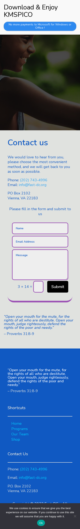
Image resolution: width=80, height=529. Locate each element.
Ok (41, 522)
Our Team (19, 434)
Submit (57, 286)
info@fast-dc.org (33, 184)
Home (16, 423)
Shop (15, 439)
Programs (19, 428)
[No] (75, 516)
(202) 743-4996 (33, 180)
